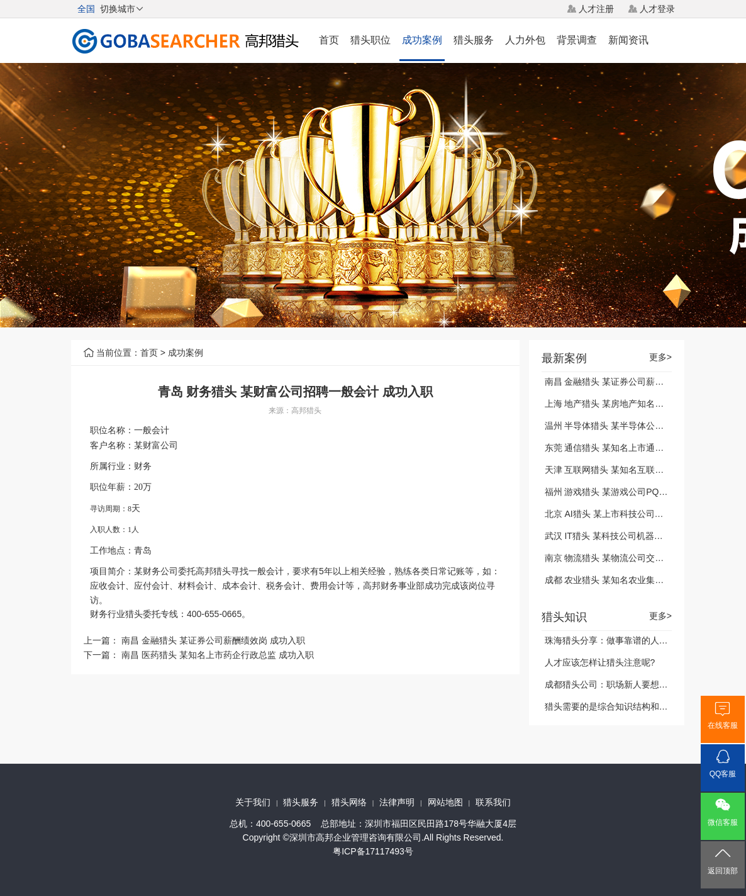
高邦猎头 (306, 410)
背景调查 (577, 40)
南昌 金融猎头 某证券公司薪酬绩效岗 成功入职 (213, 640)
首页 (329, 40)
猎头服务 (474, 40)
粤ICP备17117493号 (373, 851)
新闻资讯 (628, 40)
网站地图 (445, 802)
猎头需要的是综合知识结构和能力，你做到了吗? (640, 706)
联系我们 (493, 802)
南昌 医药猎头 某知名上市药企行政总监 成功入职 (217, 655)
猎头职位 (370, 40)
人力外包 (525, 40)
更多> (660, 357)
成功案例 (422, 40)
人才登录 (657, 9)
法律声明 (397, 802)
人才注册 (596, 9)
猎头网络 (349, 802)
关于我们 (252, 802)
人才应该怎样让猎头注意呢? (600, 662)
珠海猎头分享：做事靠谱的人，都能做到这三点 (637, 640)
